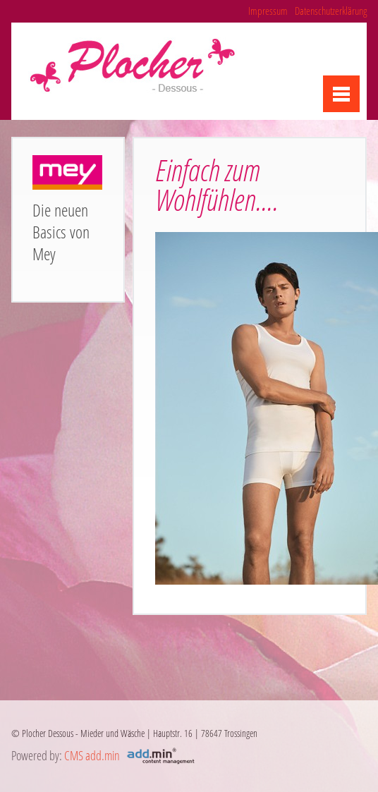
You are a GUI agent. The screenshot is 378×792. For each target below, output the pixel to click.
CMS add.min (92, 755)
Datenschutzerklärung (331, 11)
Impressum (268, 11)
